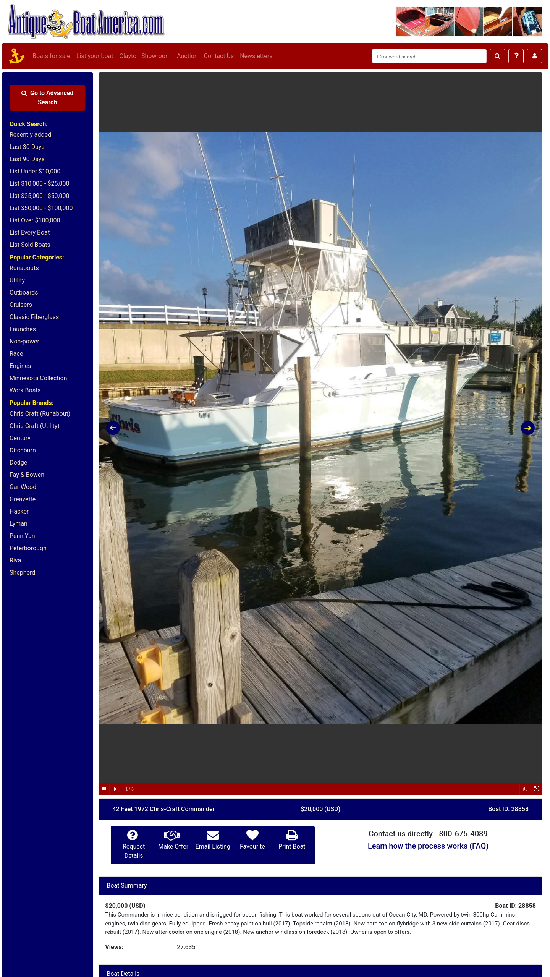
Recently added (30, 134)
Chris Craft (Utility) (35, 425)
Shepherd (22, 572)
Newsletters (256, 56)
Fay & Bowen (27, 474)
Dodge (18, 462)
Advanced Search (47, 97)
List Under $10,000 (35, 171)
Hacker (19, 511)
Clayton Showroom (144, 56)
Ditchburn (23, 450)
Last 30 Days (27, 147)
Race (16, 353)
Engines (20, 365)
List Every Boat (30, 232)
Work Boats (25, 390)
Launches (23, 329)
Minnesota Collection (38, 378)
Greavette (23, 499)
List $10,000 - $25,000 (40, 183)
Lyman (19, 523)
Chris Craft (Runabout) (40, 413)
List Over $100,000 (35, 220)
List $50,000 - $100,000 (41, 208)
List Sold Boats (30, 244)
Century (20, 438)
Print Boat (291, 846)
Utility (17, 280)
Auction (187, 56)
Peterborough (28, 548)
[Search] (429, 56)
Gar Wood (23, 487)
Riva (15, 560)
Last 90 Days (27, 159)
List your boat (94, 56)
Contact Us (219, 56)
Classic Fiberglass (34, 317)
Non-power (24, 341)
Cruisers (21, 304)
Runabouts (24, 268)
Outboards (24, 292)
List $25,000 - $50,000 (40, 195)
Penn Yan (22, 536)
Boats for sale (51, 56)
